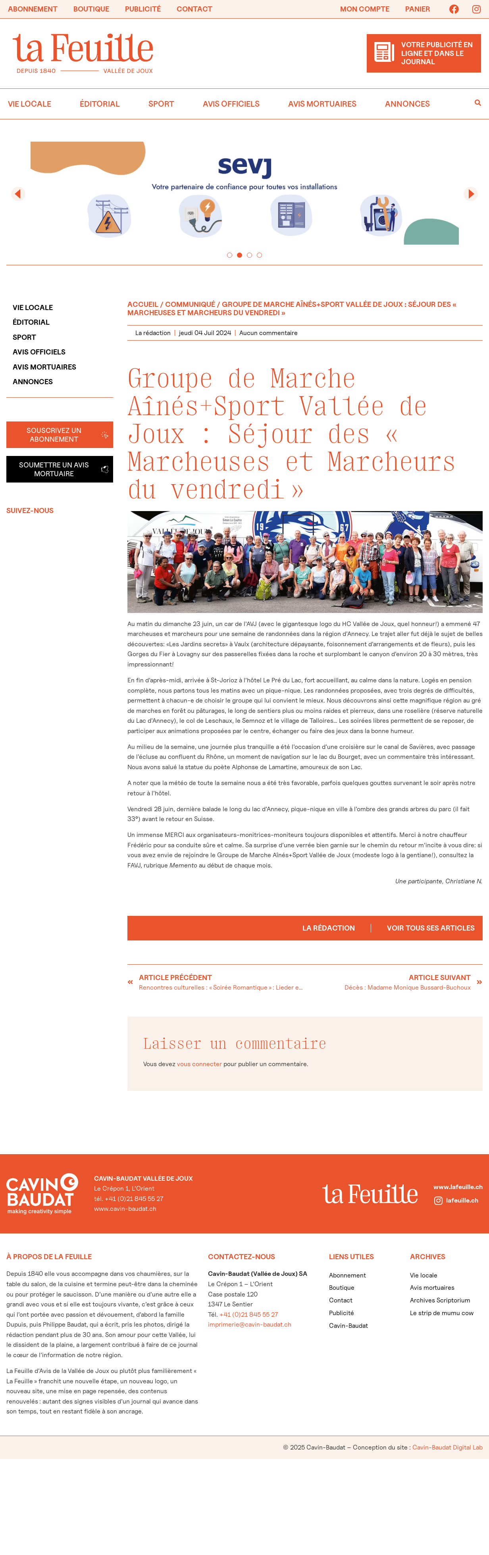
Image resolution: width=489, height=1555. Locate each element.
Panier (417, 9)
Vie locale (29, 104)
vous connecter (199, 1064)
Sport (161, 104)
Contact (194, 9)
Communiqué (190, 304)
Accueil (142, 304)
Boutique (91, 9)
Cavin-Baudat (348, 1325)
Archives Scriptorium (440, 1300)
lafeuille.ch (462, 1200)
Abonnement (33, 9)
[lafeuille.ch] (438, 1200)
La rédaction (328, 928)
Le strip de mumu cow (442, 1313)
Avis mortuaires (322, 104)
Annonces (407, 104)
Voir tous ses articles (431, 928)
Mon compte (364, 9)
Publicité (143, 9)
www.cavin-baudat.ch (125, 1208)
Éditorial (100, 104)
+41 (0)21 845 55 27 (248, 1314)
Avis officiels (231, 104)
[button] (18, 194)
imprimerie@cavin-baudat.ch (249, 1324)
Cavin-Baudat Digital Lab (447, 1447)
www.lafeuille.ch (458, 1187)
